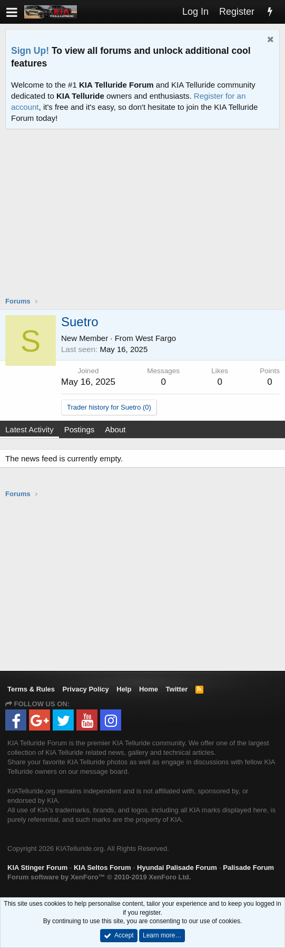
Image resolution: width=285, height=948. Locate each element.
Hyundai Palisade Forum (177, 867)
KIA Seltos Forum (102, 867)
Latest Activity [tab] (29, 429)
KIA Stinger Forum (37, 867)
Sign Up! (30, 50)
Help (123, 689)
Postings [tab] (79, 429)
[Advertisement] (145, 219)
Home (148, 689)
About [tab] (115, 429)
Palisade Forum (248, 867)
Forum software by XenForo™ (99, 877)
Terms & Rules (31, 689)
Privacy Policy (86, 689)
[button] (12, 12)
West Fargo (155, 338)
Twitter (177, 689)
